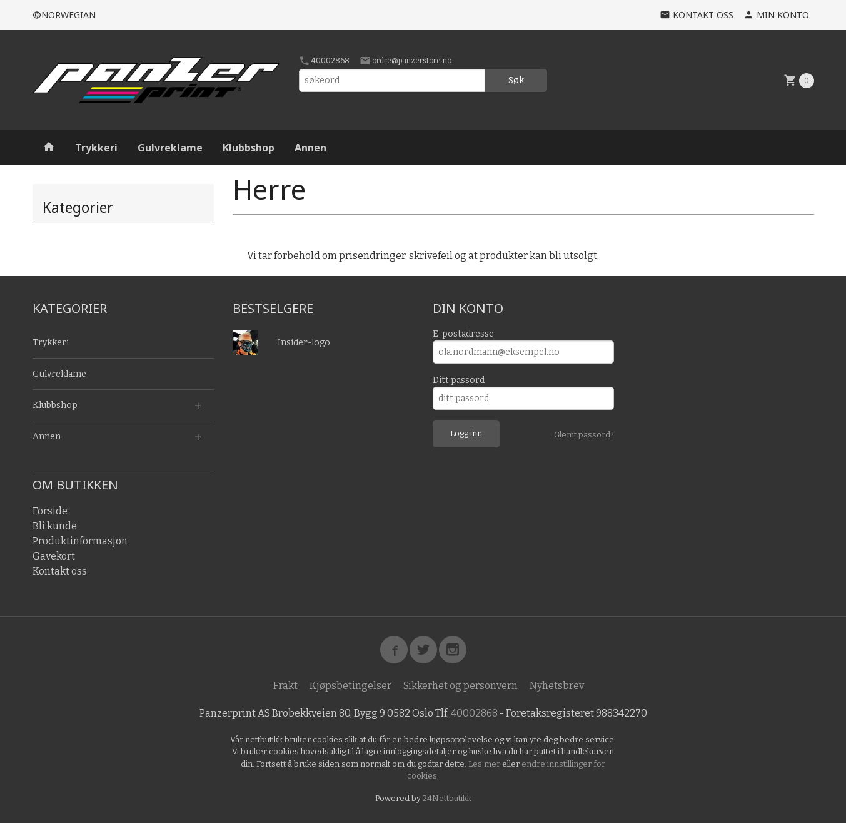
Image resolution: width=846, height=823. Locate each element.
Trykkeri (96, 148)
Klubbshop (248, 148)
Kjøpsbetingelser (350, 686)
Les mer (485, 764)
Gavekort (54, 556)
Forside (50, 511)
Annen (310, 148)
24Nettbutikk (447, 798)
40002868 (324, 60)
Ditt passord (459, 380)
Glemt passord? (584, 434)
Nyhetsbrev (557, 686)
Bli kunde (55, 526)
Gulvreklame (170, 148)
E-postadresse (463, 334)
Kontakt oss (60, 571)
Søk (516, 80)
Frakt (285, 686)
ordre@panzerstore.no (405, 60)
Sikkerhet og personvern (460, 686)
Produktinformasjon (80, 541)
